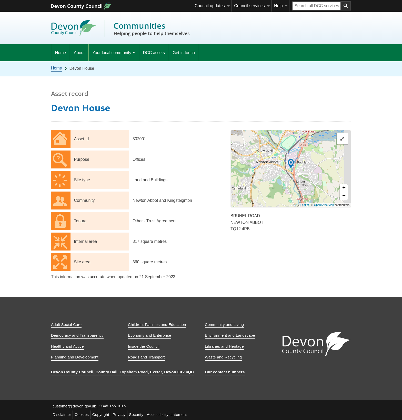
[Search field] (316, 6)
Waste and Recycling (223, 357)
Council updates (210, 6)
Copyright (103, 414)
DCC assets (154, 53)
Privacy (122, 414)
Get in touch (184, 53)
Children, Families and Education (157, 324)
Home (60, 53)
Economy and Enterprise (149, 335)
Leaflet (304, 204)
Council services (249, 6)
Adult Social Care (66, 324)
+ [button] (344, 188)
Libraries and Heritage (224, 346)
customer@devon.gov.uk (74, 406)
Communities (152, 28)
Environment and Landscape (230, 335)
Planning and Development (74, 357)
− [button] (344, 196)
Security (140, 414)
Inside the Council (143, 346)
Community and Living (224, 324)
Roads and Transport (146, 357)
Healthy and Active (67, 346)
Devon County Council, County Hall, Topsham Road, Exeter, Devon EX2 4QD (122, 372)
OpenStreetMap (324, 204)
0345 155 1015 (114, 406)
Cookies (83, 414)
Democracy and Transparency (77, 335)
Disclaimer (62, 414)
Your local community (111, 53)
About (79, 53)
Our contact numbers (225, 372)
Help (278, 6)
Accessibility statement (172, 414)
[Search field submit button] (346, 6)
